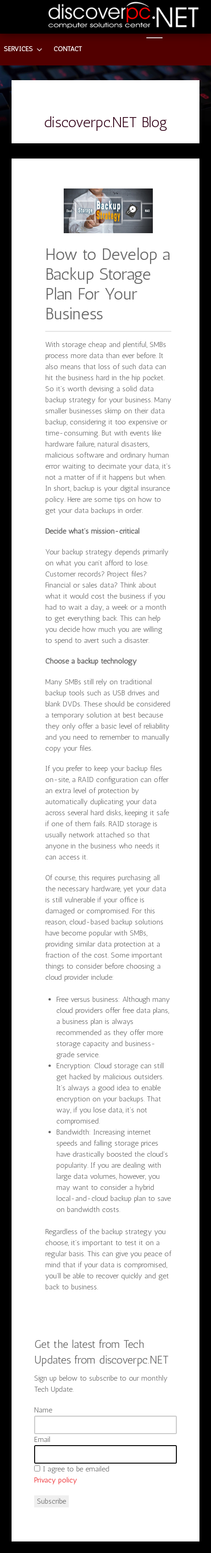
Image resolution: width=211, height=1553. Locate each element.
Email (42, 1439)
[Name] (105, 1425)
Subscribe (51, 1501)
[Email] (105, 1454)
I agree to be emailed (76, 1469)
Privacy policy (55, 1480)
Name (43, 1410)
